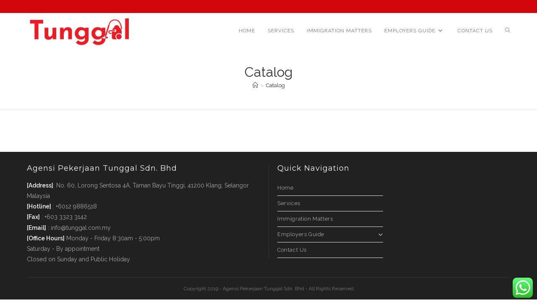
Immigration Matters (305, 219)
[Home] (255, 85)
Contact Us (292, 250)
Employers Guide (330, 234)
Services (288, 203)
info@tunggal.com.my (81, 227)
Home (285, 188)
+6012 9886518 (76, 206)
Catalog (275, 85)
